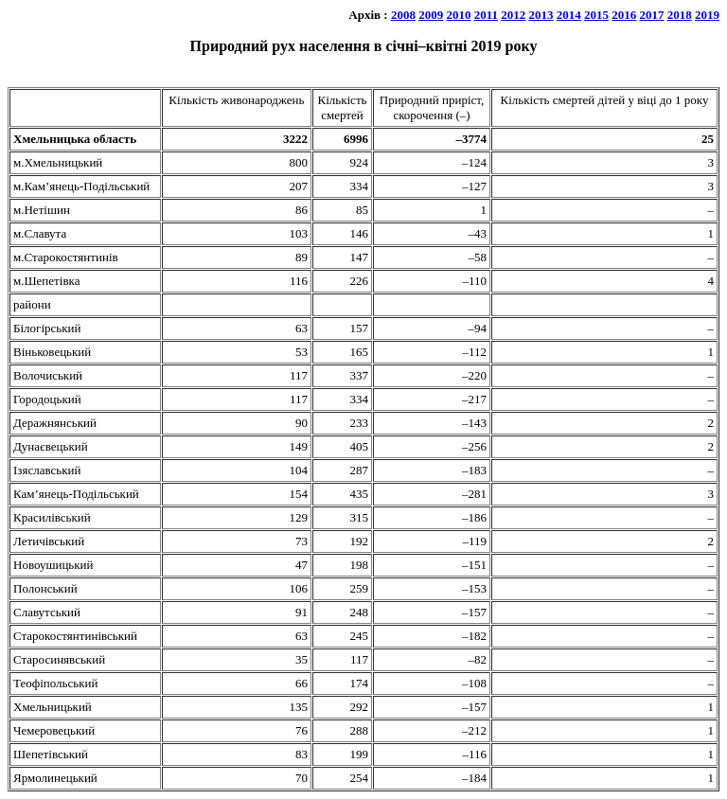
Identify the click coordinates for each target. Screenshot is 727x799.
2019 (707, 15)
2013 (541, 15)
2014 (569, 15)
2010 (458, 15)
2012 (513, 15)
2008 (403, 15)
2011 (486, 15)
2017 (652, 15)
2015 (596, 15)
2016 (624, 15)
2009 (430, 15)
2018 (679, 15)
